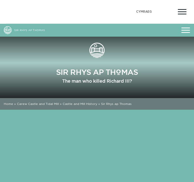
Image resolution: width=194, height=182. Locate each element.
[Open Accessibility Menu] (170, 11)
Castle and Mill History (80, 103)
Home (8, 103)
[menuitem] (144, 12)
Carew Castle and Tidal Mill (38, 103)
